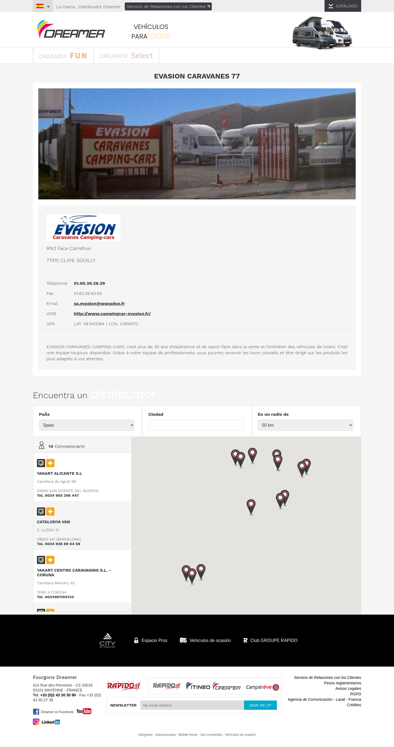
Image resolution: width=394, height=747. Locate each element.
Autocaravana (165, 735)
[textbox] (196, 425)
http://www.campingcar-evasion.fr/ (112, 313)
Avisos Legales (348, 688)
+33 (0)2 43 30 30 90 (58, 695)
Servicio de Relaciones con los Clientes (170, 6)
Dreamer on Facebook (53, 711)
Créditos (354, 705)
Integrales (145, 735)
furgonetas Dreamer (71, 29)
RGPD (355, 694)
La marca (65, 6)
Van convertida (211, 735)
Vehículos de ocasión (240, 735)
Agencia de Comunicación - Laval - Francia (324, 699)
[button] (302, 470)
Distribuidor (100, 6)
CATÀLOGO (347, 5)
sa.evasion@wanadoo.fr (99, 303)
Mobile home (187, 735)
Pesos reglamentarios (342, 683)
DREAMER (63, 55)
